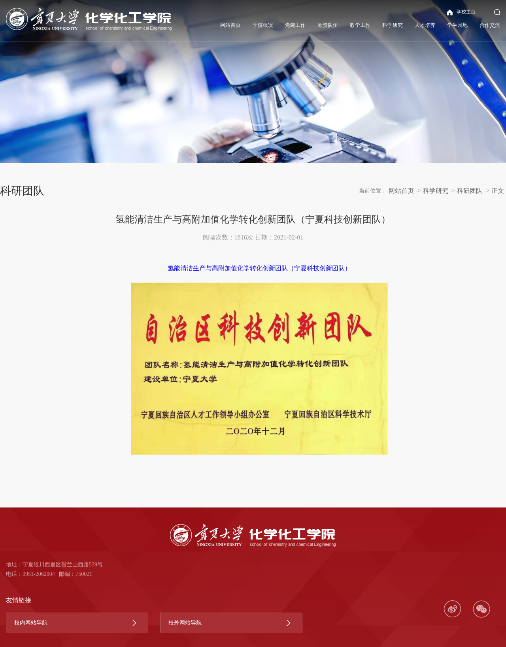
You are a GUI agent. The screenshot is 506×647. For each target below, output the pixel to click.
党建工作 (295, 25)
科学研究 (392, 25)
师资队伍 (327, 25)
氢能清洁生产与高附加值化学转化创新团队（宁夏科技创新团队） (259, 268)
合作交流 (490, 25)
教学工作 (360, 25)
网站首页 (230, 25)
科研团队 (469, 190)
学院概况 (263, 25)
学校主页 (461, 12)
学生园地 (457, 25)
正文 (497, 190)
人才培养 (425, 25)
